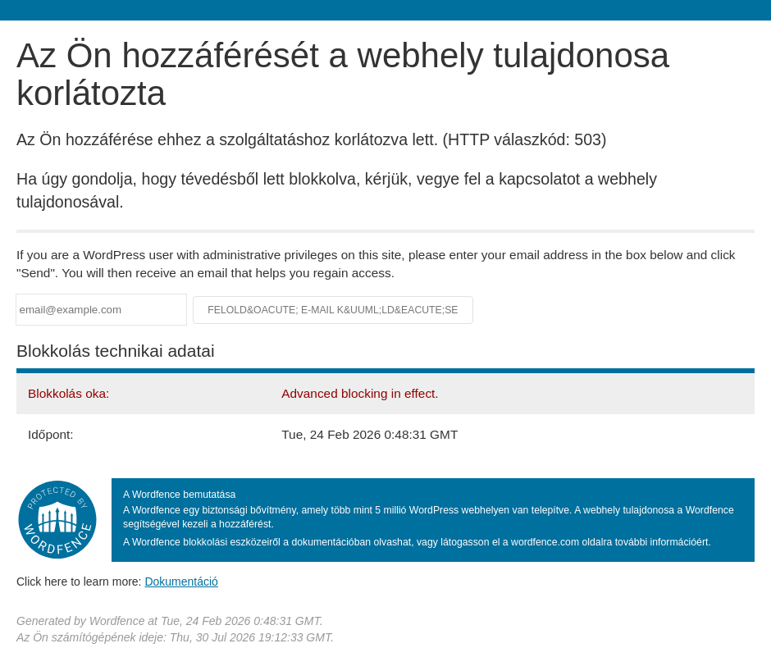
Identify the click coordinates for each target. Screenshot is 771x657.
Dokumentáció (181, 581)
